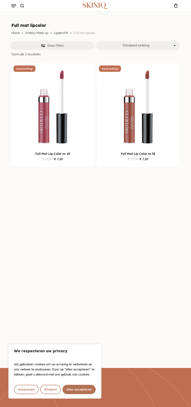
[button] (13, 6)
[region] (54, 371)
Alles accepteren (79, 389)
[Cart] (175, 6)
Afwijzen (50, 389)
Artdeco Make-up (36, 33)
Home (15, 33)
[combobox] (138, 45)
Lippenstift (61, 33)
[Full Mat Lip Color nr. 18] (52, 104)
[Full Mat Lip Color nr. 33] (138, 104)
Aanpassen (26, 389)
